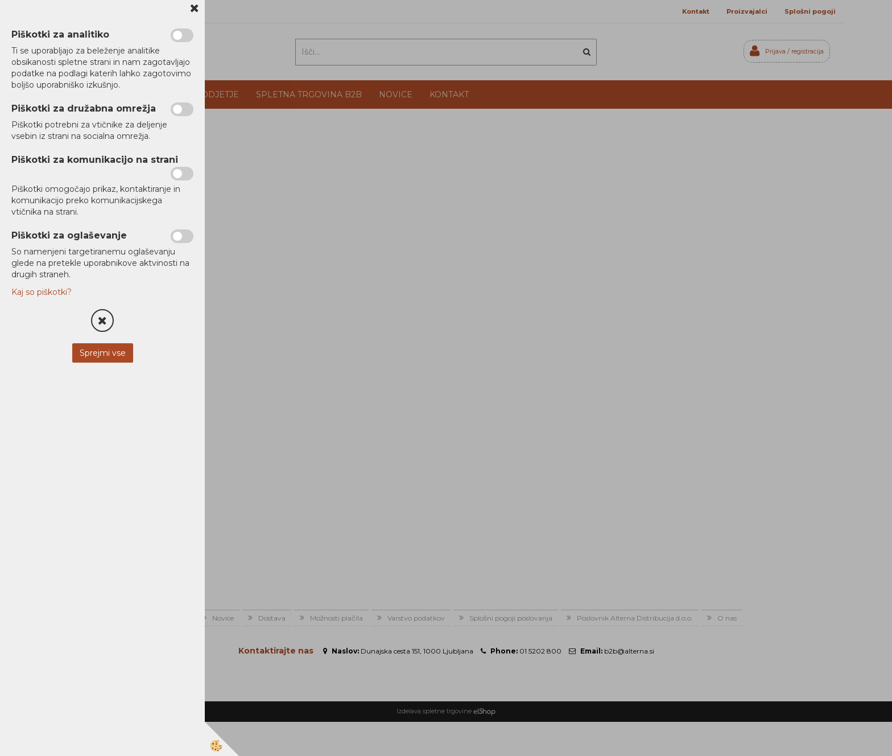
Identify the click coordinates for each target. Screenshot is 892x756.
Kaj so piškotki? (41, 292)
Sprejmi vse (103, 353)
